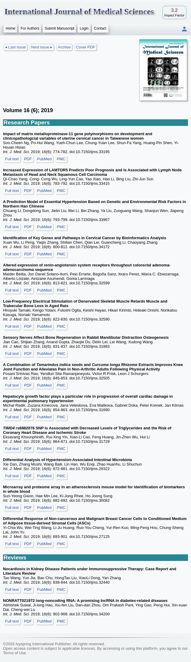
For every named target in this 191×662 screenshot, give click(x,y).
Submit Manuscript (59, 28)
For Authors (30, 28)
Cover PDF (85, 47)
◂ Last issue (15, 47)
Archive (64, 47)
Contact (100, 28)
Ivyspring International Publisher (43, 644)
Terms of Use (14, 653)
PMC (61, 159)
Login (84, 28)
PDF (28, 159)
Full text (12, 159)
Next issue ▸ (41, 47)
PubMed (44, 159)
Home (10, 28)
